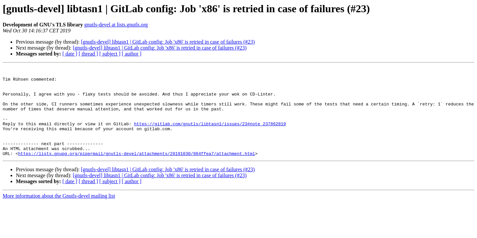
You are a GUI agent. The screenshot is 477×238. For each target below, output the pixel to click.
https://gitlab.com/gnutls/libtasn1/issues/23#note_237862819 (210, 136)
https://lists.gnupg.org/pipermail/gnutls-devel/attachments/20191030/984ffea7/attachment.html (136, 171)
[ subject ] (109, 54)
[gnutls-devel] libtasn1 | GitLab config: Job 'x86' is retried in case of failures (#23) (168, 42)
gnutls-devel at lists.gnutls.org (116, 24)
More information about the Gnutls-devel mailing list (59, 214)
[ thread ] (88, 54)
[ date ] (69, 54)
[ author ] (132, 54)
